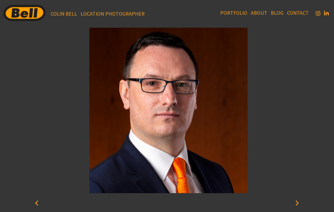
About (259, 13)
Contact (298, 13)
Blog (277, 13)
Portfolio (233, 13)
